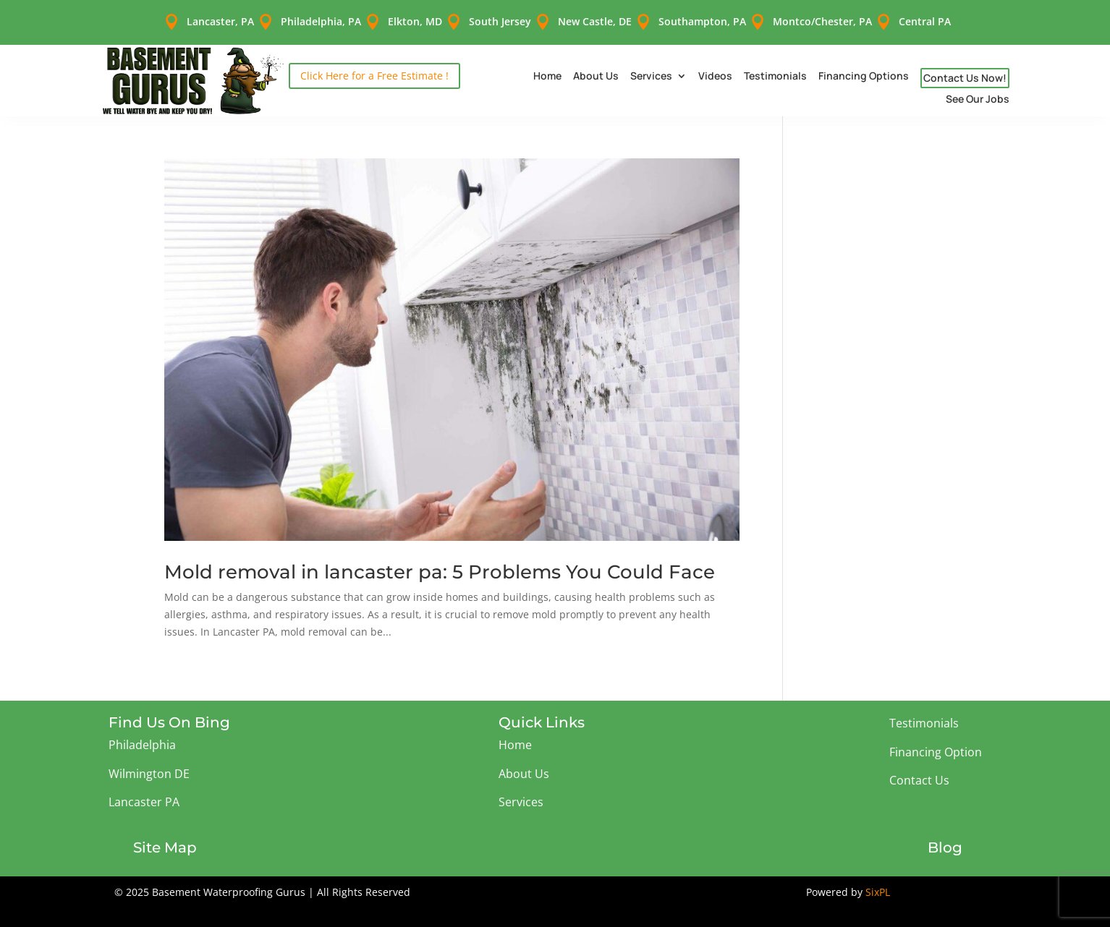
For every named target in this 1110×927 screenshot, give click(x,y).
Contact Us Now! (965, 69)
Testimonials (775, 68)
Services (651, 68)
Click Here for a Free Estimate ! (374, 67)
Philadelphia (142, 736)
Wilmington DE (149, 765)
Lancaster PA (144, 793)
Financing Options (863, 68)
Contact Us (919, 771)
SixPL (877, 883)
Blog (945, 838)
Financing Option (935, 743)
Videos (715, 68)
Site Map (165, 838)
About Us (596, 68)
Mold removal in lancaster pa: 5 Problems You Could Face (439, 563)
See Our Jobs (977, 91)
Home (547, 68)
